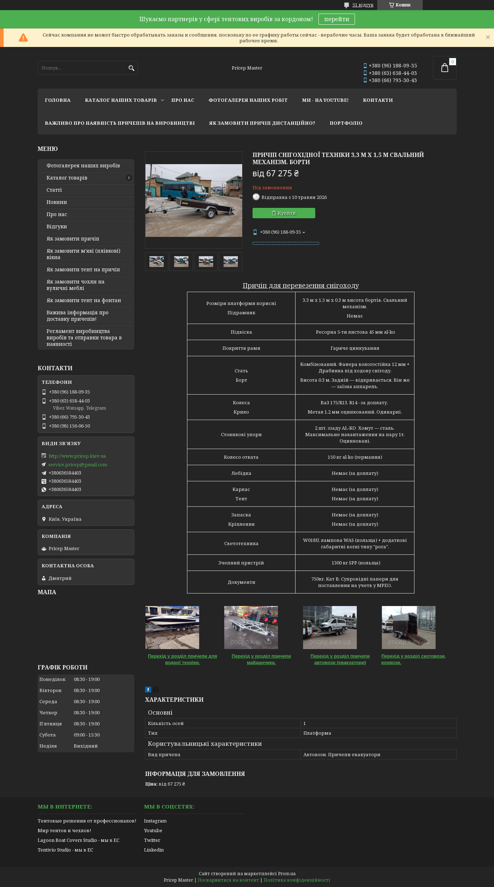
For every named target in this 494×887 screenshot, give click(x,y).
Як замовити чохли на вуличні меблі (76, 284)
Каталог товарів (67, 178)
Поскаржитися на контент (228, 880)
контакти (378, 100)
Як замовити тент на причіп (83, 269)
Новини (57, 202)
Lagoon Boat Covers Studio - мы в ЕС (78, 840)
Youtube (153, 830)
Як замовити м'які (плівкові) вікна (83, 254)
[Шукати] (131, 68)
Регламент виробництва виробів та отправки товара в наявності (84, 337)
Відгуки (57, 226)
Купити (287, 213)
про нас (182, 100)
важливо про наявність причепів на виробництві (120, 123)
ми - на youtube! (325, 100)
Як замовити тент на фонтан (84, 300)
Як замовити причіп (73, 238)
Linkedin (154, 850)
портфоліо (346, 123)
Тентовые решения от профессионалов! (87, 820)
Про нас (57, 214)
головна (58, 100)
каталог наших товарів (121, 100)
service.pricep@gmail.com (77, 464)
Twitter (152, 840)
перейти (336, 19)
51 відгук (363, 5)
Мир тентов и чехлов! (64, 830)
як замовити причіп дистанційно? (262, 123)
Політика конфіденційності (297, 880)
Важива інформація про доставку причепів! (78, 315)
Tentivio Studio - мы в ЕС (65, 850)
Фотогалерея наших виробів (83, 165)
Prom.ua (287, 874)
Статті (54, 190)
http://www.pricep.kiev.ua (77, 456)
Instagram (155, 820)
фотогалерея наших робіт (248, 100)
